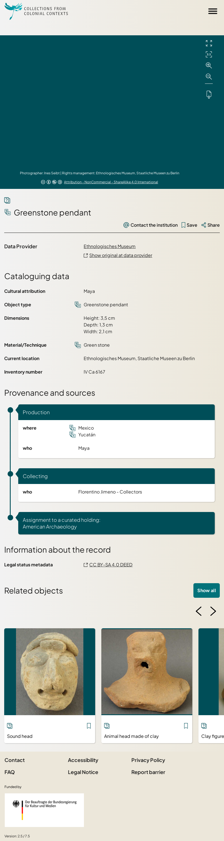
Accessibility (83, 760)
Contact (14, 760)
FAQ (9, 772)
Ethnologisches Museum (110, 246)
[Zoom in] (208, 65)
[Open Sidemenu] (213, 11)
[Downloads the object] (208, 94)
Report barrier (148, 772)
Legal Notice (83, 772)
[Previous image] (198, 611)
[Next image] (213, 611)
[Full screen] (208, 43)
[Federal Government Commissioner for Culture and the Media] (44, 810)
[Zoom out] (208, 76)
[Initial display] (208, 54)
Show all (206, 590)
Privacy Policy (148, 760)
